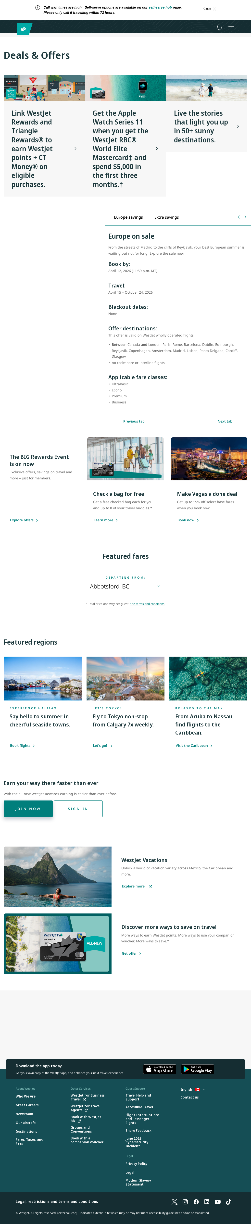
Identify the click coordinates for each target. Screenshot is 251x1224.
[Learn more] (103, 520)
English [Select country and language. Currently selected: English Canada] (192, 1089)
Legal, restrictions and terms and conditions (57, 1201)
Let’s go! (103, 745)
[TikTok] (228, 1201)
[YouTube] (218, 1201)
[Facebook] (196, 1201)
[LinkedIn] (207, 1201)
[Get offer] (129, 954)
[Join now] (28, 808)
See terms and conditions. (147, 604)
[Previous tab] (239, 217)
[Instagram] (185, 1201)
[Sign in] (78, 808)
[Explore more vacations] (137, 886)
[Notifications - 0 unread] (219, 27)
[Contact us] (189, 1097)
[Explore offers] (22, 520)
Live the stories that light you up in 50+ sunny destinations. (201, 126)
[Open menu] (231, 26)
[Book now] (185, 520)
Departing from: (125, 578)
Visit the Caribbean (194, 745)
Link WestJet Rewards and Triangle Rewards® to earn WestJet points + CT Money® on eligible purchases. (32, 149)
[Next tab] (245, 217)
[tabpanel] (177, 321)
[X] (174, 1201)
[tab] (128, 217)
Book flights (22, 745)
